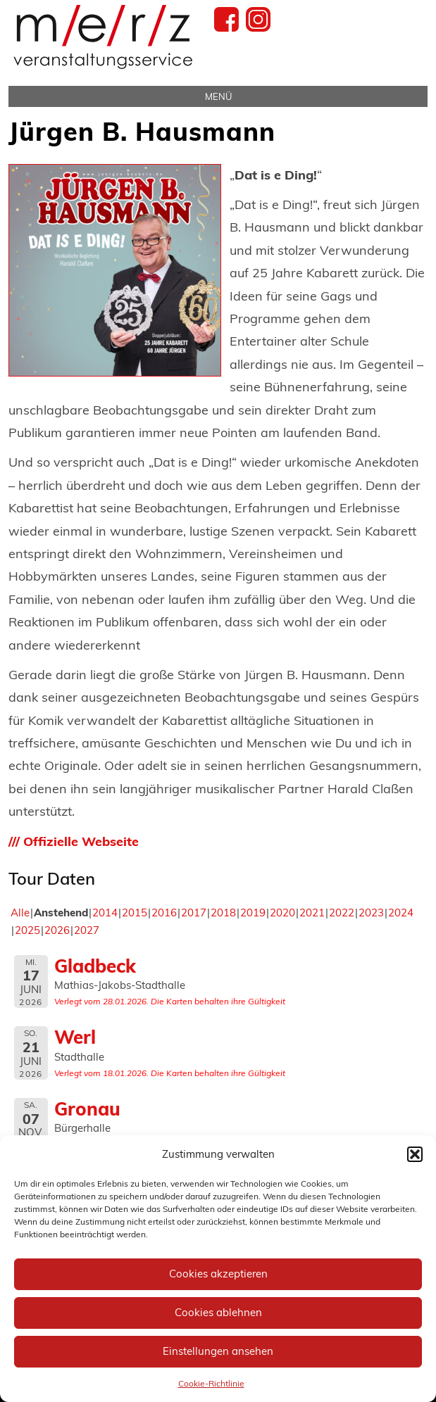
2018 (223, 912)
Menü (218, 96)
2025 (27, 930)
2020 (282, 912)
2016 (164, 912)
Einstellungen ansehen (218, 1351)
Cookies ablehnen (218, 1312)
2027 (86, 930)
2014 (105, 912)
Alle (20, 912)
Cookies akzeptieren (218, 1273)
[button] (415, 1154)
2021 (312, 912)
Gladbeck (95, 965)
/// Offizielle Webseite (73, 841)
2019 (253, 912)
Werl (75, 1036)
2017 (193, 912)
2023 (371, 912)
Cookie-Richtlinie (211, 1383)
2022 (341, 912)
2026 (57, 930)
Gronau (87, 1108)
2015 (134, 912)
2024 (400, 912)
